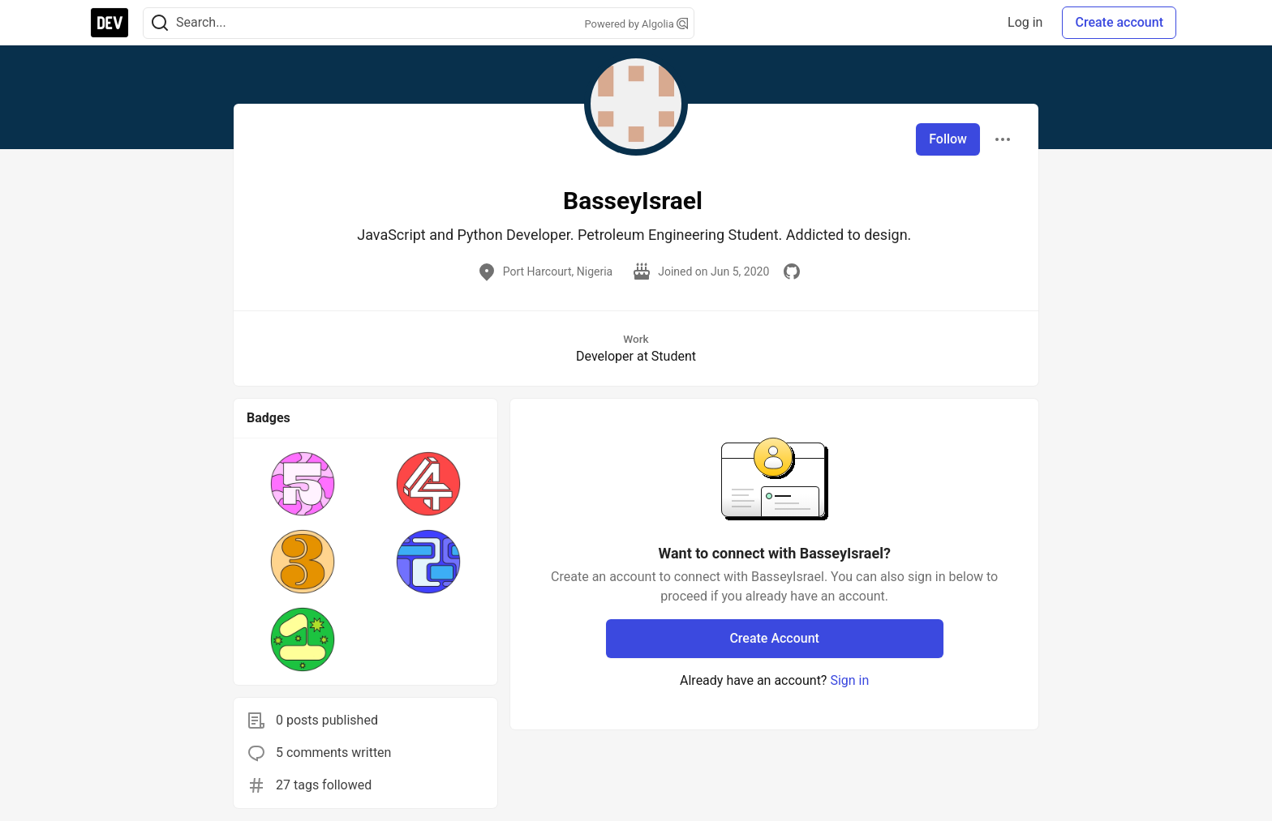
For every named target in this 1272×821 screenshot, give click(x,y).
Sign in (849, 680)
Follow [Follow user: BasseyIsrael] (948, 139)
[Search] (160, 23)
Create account (1119, 22)
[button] (303, 483)
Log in (1025, 22)
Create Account (774, 638)
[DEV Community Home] (109, 22)
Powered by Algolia (636, 24)
